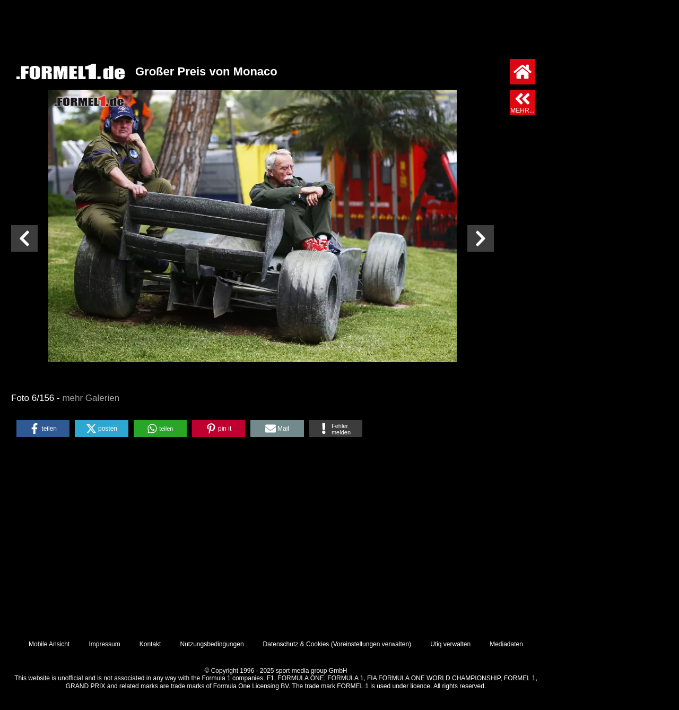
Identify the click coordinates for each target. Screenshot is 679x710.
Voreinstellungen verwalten (371, 644)
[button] (42, 428)
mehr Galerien (90, 398)
